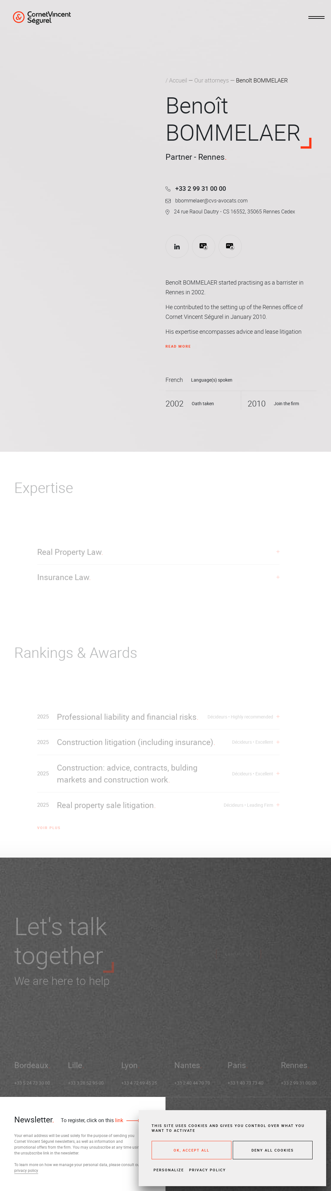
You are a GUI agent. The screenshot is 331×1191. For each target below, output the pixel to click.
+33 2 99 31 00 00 (196, 188)
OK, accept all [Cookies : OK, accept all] (191, 1150)
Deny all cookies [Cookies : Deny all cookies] (272, 1150)
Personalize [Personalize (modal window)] (169, 1169)
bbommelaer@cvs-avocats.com (207, 200)
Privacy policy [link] (207, 1169)
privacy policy (26, 1170)
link (118, 1120)
